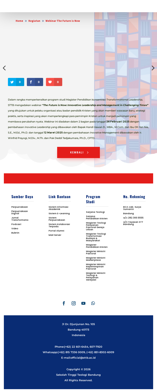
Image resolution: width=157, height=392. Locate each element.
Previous (5, 68)
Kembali (77, 152)
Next (152, 68)
